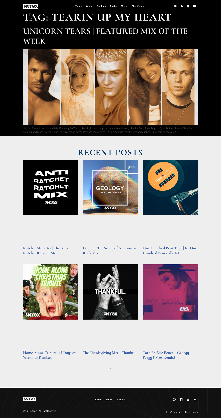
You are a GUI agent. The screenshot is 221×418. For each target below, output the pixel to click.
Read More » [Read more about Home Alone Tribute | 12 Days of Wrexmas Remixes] (29, 361)
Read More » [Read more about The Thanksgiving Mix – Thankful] (89, 357)
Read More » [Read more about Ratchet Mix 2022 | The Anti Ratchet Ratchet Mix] (29, 257)
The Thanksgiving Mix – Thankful (109, 352)
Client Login (138, 6)
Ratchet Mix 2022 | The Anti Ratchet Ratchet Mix (45, 250)
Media (113, 6)
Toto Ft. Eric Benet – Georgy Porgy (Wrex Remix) (166, 355)
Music (124, 6)
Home (78, 6)
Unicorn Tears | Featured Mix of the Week (105, 36)
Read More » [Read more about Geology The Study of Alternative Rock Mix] (89, 257)
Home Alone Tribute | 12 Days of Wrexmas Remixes (49, 355)
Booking (101, 6)
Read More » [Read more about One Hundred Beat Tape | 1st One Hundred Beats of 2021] (149, 257)
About (89, 6)
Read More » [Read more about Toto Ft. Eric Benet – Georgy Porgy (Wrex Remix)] (149, 361)
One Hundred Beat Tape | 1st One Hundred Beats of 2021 (170, 250)
